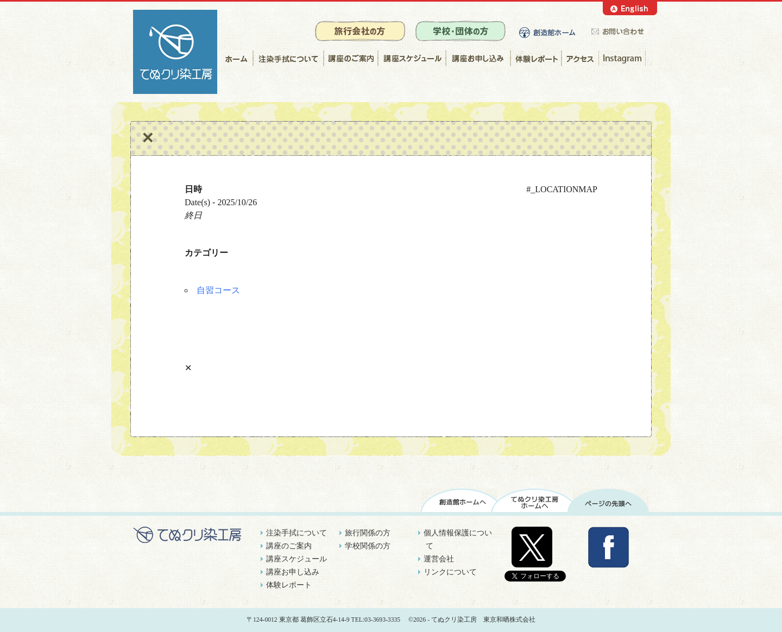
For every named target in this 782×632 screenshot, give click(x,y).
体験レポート (536, 58)
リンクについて (450, 572)
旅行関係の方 (367, 533)
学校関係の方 (367, 546)
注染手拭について (288, 58)
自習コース (218, 290)
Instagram (623, 58)
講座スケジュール (411, 58)
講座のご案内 (350, 58)
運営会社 (439, 559)
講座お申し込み (477, 58)
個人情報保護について (458, 539)
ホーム (235, 58)
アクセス (580, 58)
